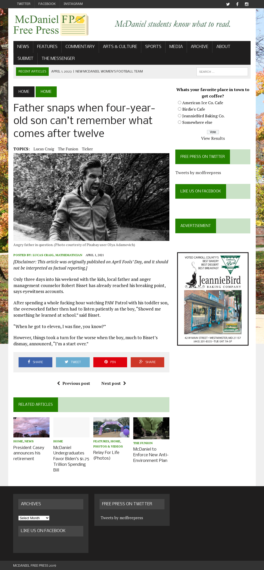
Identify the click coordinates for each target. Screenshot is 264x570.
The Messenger (58, 58)
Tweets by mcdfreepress (198, 173)
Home (18, 442)
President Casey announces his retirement (28, 453)
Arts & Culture (120, 47)
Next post (113, 383)
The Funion (68, 148)
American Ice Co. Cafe (203, 102)
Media (176, 47)
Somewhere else (197, 122)
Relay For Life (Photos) (106, 455)
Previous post (73, 383)
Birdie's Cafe (194, 109)
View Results (213, 138)
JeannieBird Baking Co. (204, 116)
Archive (199, 47)
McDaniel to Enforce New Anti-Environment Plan (151, 455)
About (223, 47)
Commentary (80, 47)
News (23, 47)
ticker (87, 148)
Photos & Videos (108, 447)
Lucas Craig (43, 148)
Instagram (73, 4)
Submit (25, 58)
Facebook (47, 4)
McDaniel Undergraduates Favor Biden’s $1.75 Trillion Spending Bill (71, 458)
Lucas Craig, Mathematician (57, 255)
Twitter (23, 4)
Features (47, 47)
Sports (153, 47)
